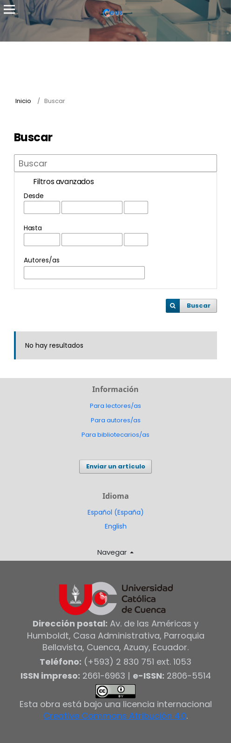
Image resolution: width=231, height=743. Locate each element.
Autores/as (42, 260)
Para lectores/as (115, 405)
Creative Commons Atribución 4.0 (114, 716)
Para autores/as (116, 420)
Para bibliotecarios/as (115, 434)
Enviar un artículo (115, 466)
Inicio (23, 100)
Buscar (199, 305)
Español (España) (116, 512)
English (116, 526)
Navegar (113, 552)
